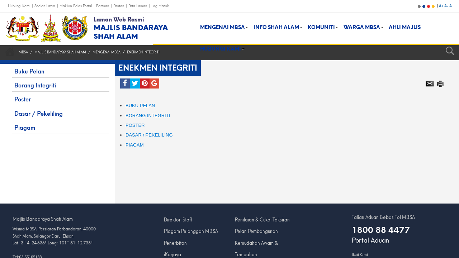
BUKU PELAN (140, 105)
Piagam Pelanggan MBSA (191, 231)
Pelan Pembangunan (256, 231)
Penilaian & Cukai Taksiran (262, 220)
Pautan (119, 6)
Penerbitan (175, 243)
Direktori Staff (178, 220)
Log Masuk (160, 6)
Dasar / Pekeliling (149, 135)
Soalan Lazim (45, 6)
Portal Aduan (370, 240)
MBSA (23, 52)
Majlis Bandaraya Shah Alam (60, 52)
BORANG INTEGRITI (148, 115)
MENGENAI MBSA (106, 52)
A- (446, 6)
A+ (441, 6)
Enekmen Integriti (143, 52)
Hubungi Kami (19, 6)
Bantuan (103, 6)
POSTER (135, 125)
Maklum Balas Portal (76, 6)
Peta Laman (138, 6)
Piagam (135, 145)
